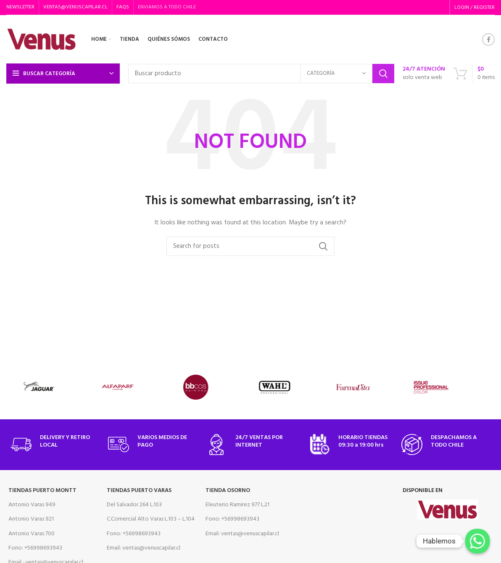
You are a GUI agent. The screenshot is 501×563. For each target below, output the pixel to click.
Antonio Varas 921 (31, 519)
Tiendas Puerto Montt (42, 490)
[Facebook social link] (488, 39)
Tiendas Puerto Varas (139, 490)
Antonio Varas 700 (31, 534)
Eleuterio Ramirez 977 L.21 (237, 505)
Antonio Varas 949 (31, 505)
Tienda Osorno (228, 490)
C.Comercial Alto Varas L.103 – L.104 (151, 519)
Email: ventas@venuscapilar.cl (143, 548)
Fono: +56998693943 (35, 548)
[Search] (261, 73)
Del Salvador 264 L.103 (134, 505)
